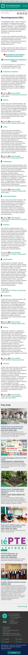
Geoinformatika (7, 259)
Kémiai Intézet (16, 360)
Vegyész (5, 327)
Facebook (18, 13)
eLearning (25, 1)
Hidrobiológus (7, 295)
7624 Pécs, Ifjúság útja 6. (15, 617)
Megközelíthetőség (14, 622)
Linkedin (23, 13)
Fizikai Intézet (15, 157)
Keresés (24, 6)
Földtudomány (7, 161)
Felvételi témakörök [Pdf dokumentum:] (15, 93)
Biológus (5, 100)
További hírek (21, 606)
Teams (21, 1)
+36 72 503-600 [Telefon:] (13, 618)
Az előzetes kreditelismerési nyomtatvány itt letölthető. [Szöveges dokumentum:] (15, 60)
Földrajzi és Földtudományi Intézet (11, 630)
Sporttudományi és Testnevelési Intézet (12, 635)
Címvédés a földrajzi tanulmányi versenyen (13, 582)
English (1, 1)
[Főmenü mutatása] (26, 6)
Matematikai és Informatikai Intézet (11, 633)
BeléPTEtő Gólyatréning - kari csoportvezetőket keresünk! (9, 554)
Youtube (20, 639)
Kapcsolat (12, 620)
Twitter (21, 13)
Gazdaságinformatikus (9, 196)
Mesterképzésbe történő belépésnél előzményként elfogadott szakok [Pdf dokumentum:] (14, 55)
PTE (3, 1)
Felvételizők (5, 10)
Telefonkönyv (12, 1)
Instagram (7, 641)
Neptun (17, 1)
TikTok (19, 641)
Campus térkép (13, 623)
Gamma (7, 1)
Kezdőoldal (1, 10)
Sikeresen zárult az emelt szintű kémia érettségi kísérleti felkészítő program (12, 427)
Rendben (14, 652)
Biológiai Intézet (16, 123)
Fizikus (5, 126)
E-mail (26, 13)
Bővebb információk (6, 650)
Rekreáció (6, 363)
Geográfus (6, 224)
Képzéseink (11, 10)
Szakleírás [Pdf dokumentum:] (5, 93)
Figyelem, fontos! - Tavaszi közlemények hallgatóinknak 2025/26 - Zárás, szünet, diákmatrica (12, 491)
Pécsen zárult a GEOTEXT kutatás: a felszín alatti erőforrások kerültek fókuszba (13, 526)
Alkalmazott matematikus (10, 71)
